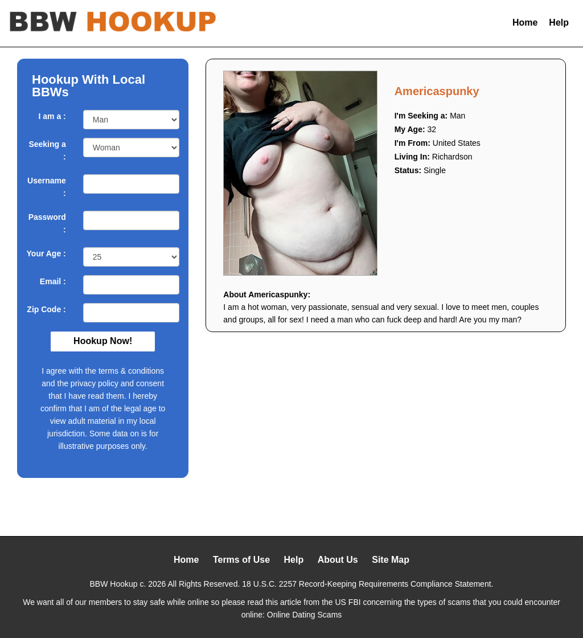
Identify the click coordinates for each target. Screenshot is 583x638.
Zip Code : (46, 309)
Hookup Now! (102, 341)
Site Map (390, 560)
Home (524, 22)
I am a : (52, 116)
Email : (53, 281)
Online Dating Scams (304, 614)
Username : (46, 187)
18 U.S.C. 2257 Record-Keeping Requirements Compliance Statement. (367, 583)
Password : (47, 223)
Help (559, 22)
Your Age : (46, 253)
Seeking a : (46, 150)
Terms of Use (241, 560)
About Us (338, 560)
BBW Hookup (114, 583)
